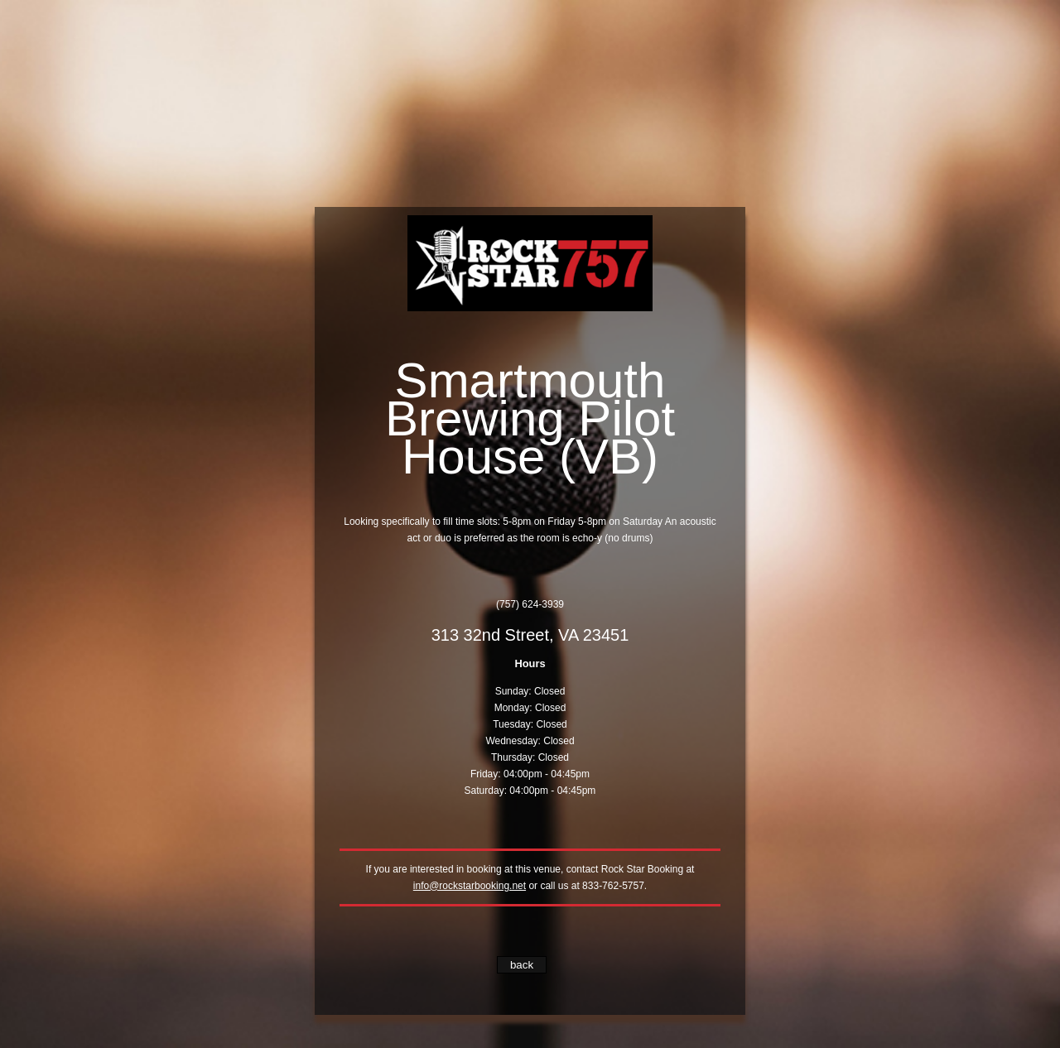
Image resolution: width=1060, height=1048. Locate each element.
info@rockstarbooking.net (469, 886)
